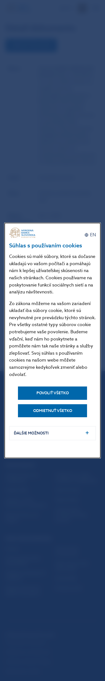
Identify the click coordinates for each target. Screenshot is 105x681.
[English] (90, 234)
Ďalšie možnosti (31, 433)
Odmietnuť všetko (52, 411)
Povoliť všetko (52, 393)
